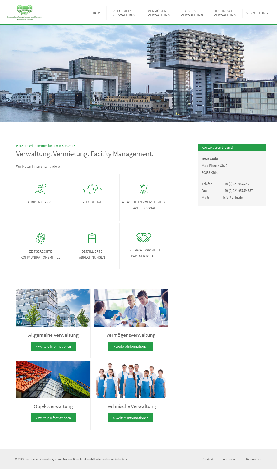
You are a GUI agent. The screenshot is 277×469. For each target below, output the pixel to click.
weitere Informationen (54, 346)
